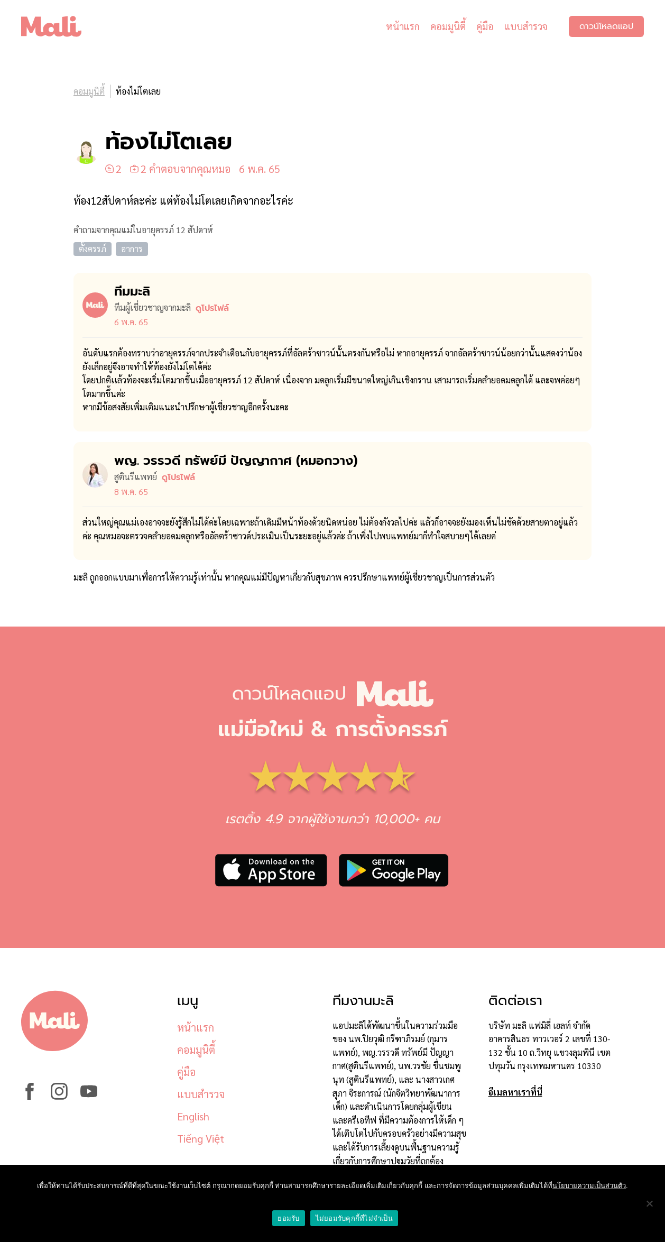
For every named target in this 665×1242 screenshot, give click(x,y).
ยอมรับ (288, 1218)
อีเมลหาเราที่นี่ (515, 1092)
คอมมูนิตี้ (448, 26)
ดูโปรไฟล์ (212, 308)
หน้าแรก (403, 26)
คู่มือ (485, 26)
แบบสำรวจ (526, 26)
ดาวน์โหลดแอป (606, 26)
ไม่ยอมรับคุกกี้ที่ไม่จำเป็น (354, 1218)
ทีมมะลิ (132, 291)
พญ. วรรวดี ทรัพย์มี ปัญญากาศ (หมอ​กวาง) (235, 460)
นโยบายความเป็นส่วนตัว (589, 1186)
